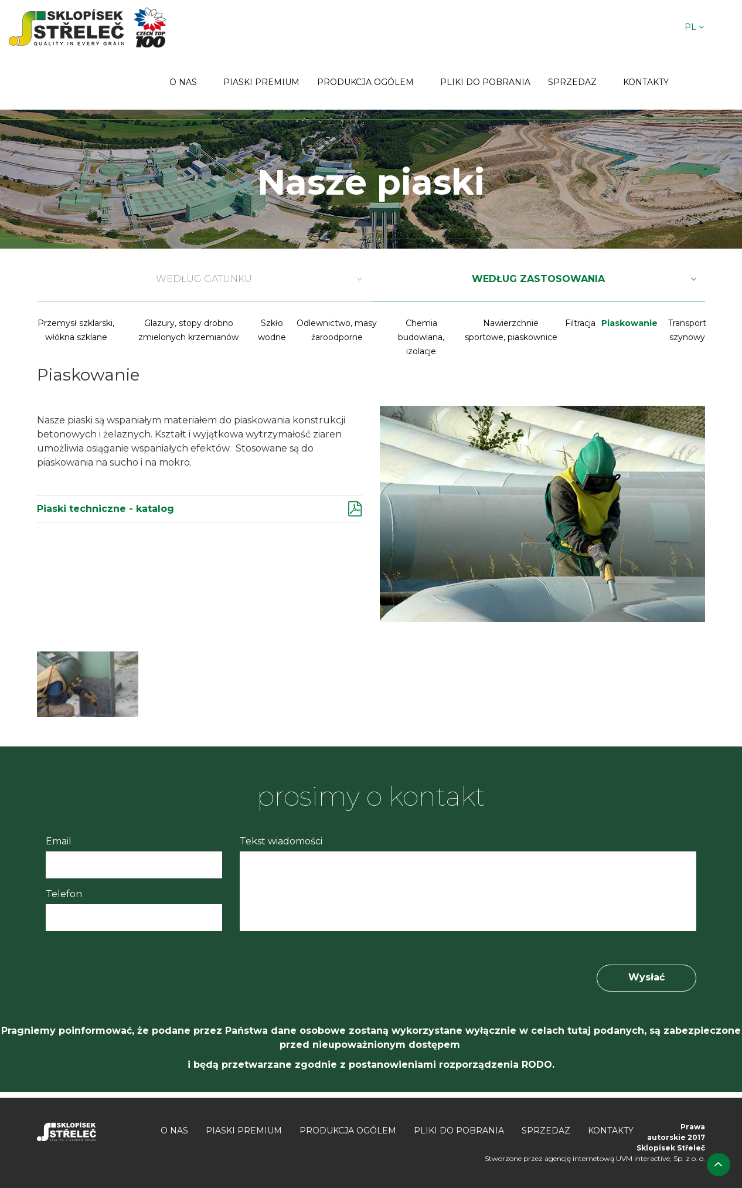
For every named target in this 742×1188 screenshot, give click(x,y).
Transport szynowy (687, 330)
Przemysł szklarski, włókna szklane (76, 330)
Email (59, 841)
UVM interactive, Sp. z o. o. (660, 1158)
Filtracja (580, 323)
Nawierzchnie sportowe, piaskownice (511, 330)
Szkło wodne (272, 330)
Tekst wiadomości (281, 841)
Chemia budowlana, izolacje (421, 337)
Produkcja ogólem (365, 82)
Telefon (64, 894)
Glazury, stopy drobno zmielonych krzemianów (188, 330)
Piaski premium (261, 82)
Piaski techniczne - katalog (105, 508)
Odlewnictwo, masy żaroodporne (337, 330)
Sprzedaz (572, 82)
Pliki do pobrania (485, 82)
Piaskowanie (629, 323)
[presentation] (135, 969)
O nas (183, 82)
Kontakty (646, 82)
